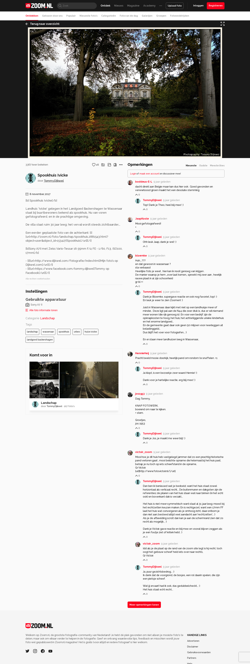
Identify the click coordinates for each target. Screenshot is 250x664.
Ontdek (105, 5)
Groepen (161, 15)
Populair (71, 15)
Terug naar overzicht (42, 24)
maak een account (149, 571)
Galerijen (147, 15)
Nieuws (118, 5)
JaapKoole (142, 616)
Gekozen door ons (52, 15)
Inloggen (198, 5)
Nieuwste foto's (88, 15)
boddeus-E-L (143, 579)
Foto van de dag (129, 15)
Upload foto (175, 5)
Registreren (216, 5)
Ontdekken (32, 15)
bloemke (141, 653)
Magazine (133, 5)
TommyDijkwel (54, 578)
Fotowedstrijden (179, 15)
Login (133, 571)
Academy (149, 5)
